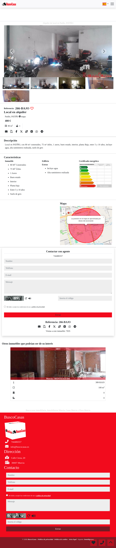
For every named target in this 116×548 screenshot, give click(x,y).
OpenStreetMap (98, 244)
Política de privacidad (45, 539)
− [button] (63, 213)
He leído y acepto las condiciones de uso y (26, 307)
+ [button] (63, 210)
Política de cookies (61, 539)
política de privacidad (38, 307)
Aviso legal (73, 539)
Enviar (58, 315)
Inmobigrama (89, 539)
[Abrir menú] (112, 4)
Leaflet (89, 244)
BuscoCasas (32, 539)
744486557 (58, 256)
